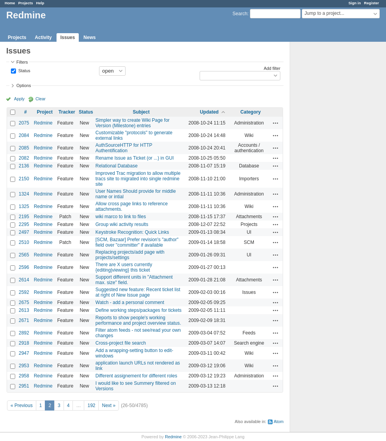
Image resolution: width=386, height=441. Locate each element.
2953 (24, 365)
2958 (24, 376)
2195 (24, 216)
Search (239, 13)
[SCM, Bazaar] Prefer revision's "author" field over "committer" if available (137, 242)
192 (91, 405)
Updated (209, 112)
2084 (24, 135)
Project (45, 112)
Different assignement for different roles (136, 376)
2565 (24, 255)
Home (10, 3)
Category (251, 112)
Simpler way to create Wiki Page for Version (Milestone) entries (133, 122)
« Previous (22, 405)
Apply (19, 98)
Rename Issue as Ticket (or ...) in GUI (135, 158)
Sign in (355, 3)
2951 (24, 386)
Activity (43, 37)
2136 (24, 166)
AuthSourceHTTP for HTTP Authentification (124, 147)
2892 (24, 333)
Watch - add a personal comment (130, 302)
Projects (25, 3)
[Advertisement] (329, 164)
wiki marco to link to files (121, 216)
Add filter (272, 68)
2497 (24, 232)
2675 (24, 302)
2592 (24, 292)
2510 (24, 242)
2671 (24, 320)
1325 (24, 206)
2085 (24, 148)
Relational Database (117, 166)
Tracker (66, 112)
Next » (108, 405)
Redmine (43, 123)
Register (371, 3)
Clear (40, 98)
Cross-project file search (121, 343)
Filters (22, 62)
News (89, 37)
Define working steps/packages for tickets (139, 310)
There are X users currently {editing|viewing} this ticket (124, 267)
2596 (24, 267)
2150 (24, 178)
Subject (141, 112)
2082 (24, 158)
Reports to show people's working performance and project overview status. (138, 320)
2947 (24, 353)
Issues (67, 37)
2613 (24, 310)
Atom (278, 421)
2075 (24, 123)
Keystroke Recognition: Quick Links (132, 232)
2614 (24, 280)
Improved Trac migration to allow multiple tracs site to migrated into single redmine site (138, 179)
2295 (24, 224)
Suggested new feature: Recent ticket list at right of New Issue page (138, 292)
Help (40, 3)
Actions (276, 123)
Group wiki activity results (122, 224)
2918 (24, 343)
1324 (24, 194)
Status (23, 70)
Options (23, 85)
